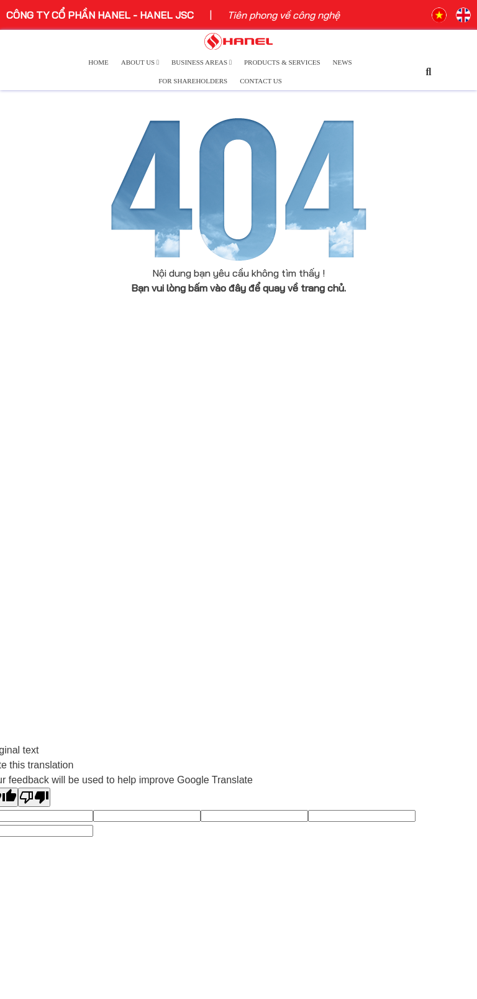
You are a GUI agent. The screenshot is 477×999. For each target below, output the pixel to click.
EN (463, 14)
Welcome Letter (42, 551)
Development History (54, 515)
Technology (269, 464)
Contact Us (261, 81)
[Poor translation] (34, 797)
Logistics (264, 533)
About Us (140, 62)
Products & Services (282, 62)
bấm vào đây (217, 288)
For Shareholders (192, 81)
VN (439, 14)
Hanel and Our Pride (50, 602)
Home (98, 62)
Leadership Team (45, 533)
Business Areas (201, 62)
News (342, 62)
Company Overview (49, 464)
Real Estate (270, 515)
